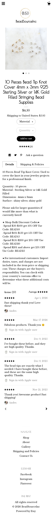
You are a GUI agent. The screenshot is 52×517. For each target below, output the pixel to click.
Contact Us (26, 455)
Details (9, 164)
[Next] (46, 409)
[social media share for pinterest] (21, 155)
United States (30, 115)
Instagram (26, 479)
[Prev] (5, 409)
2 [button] (26, 73)
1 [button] (23, 73)
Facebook (26, 474)
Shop (26, 437)
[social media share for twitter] (15, 155)
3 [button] (29, 73)
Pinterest (26, 483)
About (26, 442)
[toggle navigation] (3, 3)
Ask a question (34, 155)
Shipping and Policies (26, 451)
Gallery (26, 446)
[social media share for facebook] (10, 155)
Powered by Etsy (26, 511)
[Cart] (48, 4)
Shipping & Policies (32, 164)
